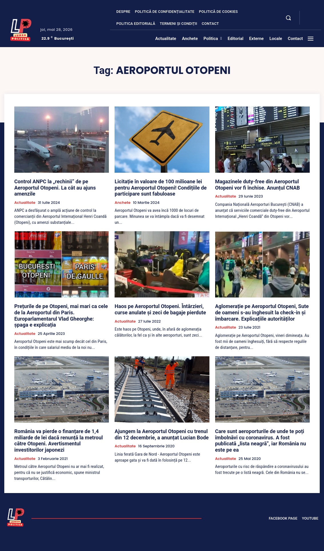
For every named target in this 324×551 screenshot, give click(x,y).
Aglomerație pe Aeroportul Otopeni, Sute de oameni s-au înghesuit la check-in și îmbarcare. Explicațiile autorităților (261, 308)
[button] (288, 18)
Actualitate (24, 194)
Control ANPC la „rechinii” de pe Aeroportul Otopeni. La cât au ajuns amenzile (55, 183)
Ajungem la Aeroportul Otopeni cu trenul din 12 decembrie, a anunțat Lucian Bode (160, 427)
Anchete (122, 199)
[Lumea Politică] (21, 29)
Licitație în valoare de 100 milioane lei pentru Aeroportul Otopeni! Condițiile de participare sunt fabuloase (162, 186)
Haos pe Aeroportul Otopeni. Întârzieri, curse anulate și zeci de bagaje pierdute (158, 305)
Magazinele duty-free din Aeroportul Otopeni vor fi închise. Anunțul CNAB (261, 183)
